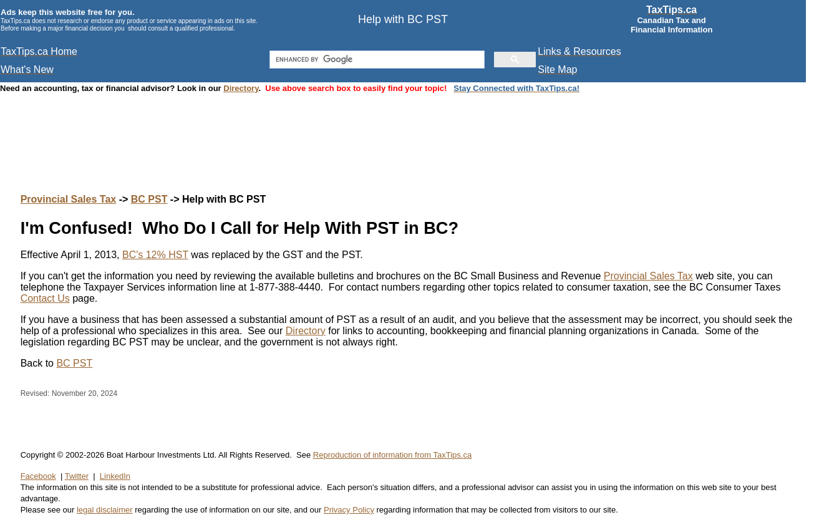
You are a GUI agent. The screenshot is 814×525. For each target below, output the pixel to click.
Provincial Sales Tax (69, 199)
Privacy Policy (349, 509)
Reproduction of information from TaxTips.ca (392, 455)
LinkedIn (115, 476)
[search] (376, 59)
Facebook (38, 476)
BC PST (149, 199)
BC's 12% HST (155, 254)
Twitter (77, 476)
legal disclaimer (105, 509)
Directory (240, 88)
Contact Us (45, 298)
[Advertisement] (407, 131)
